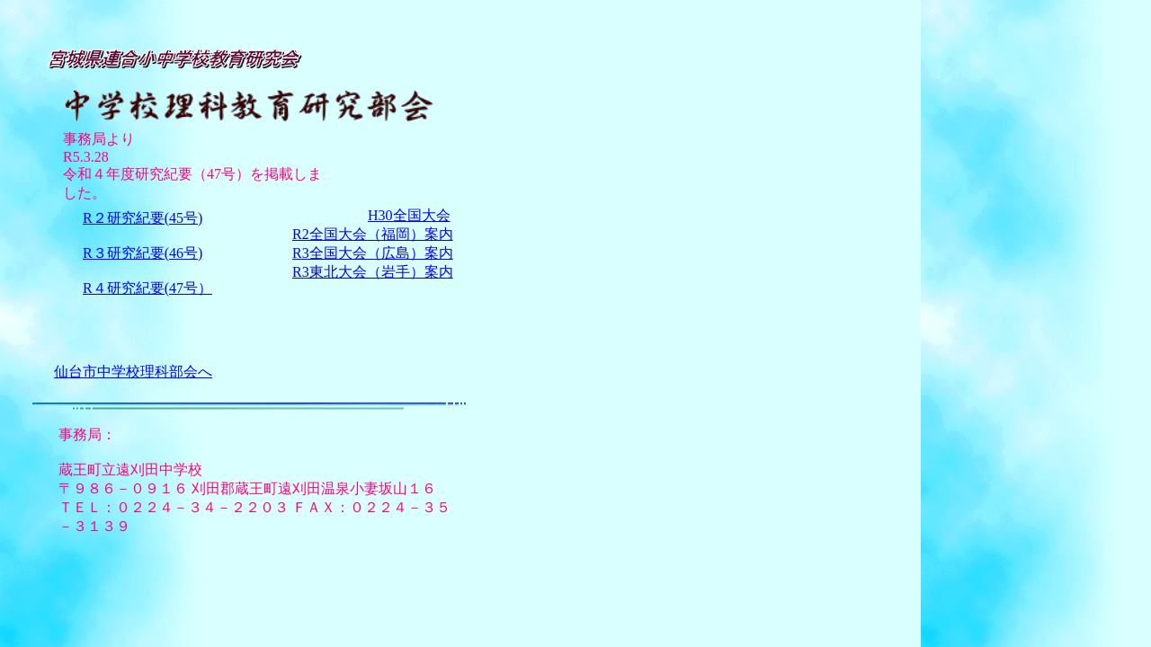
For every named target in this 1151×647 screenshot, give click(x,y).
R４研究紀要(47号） (147, 288)
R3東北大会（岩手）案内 (372, 271)
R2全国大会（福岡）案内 (372, 234)
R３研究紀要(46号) (142, 253)
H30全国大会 (409, 215)
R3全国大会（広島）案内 (372, 253)
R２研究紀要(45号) (142, 218)
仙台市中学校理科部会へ (133, 371)
